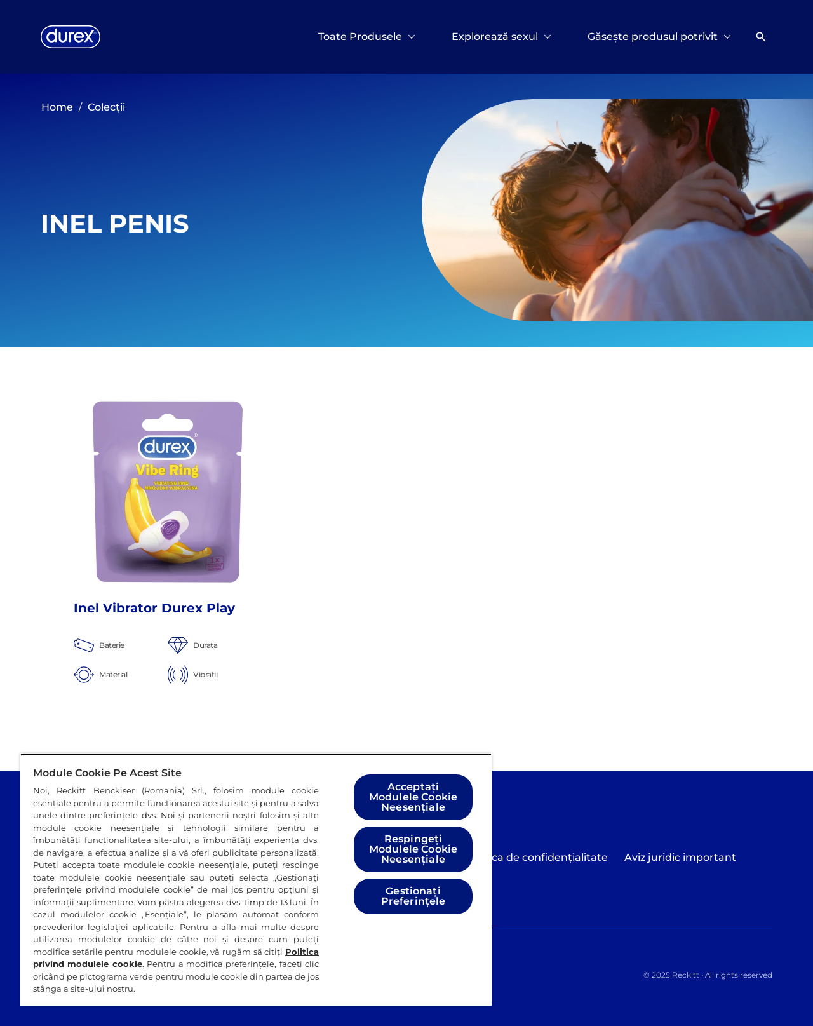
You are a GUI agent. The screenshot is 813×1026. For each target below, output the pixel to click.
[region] (256, 879)
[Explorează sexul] (495, 36)
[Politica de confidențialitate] (536, 857)
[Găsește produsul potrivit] (653, 36)
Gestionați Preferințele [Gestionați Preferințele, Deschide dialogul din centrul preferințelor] (413, 896)
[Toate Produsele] (360, 36)
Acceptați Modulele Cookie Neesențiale (413, 797)
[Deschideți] (760, 36)
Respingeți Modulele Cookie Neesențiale (413, 849)
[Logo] (70, 36)
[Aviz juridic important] (680, 857)
